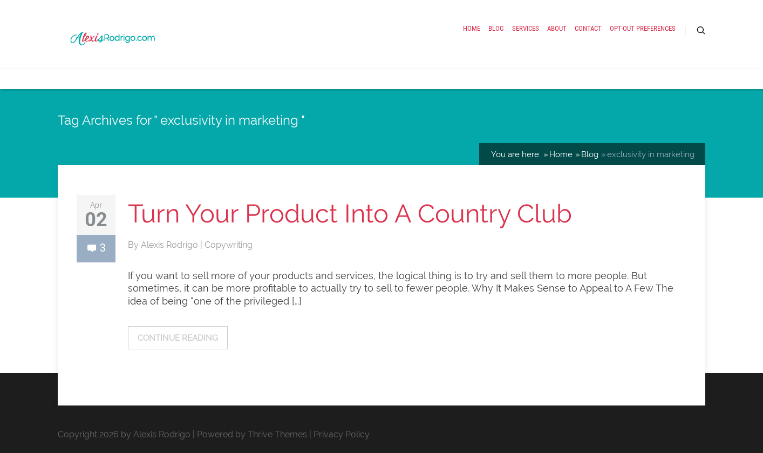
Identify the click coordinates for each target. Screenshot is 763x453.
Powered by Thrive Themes (252, 434)
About (557, 28)
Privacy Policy (342, 434)
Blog (496, 28)
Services (525, 28)
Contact (588, 28)
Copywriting (229, 245)
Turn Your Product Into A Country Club (350, 213)
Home (471, 28)
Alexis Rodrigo (170, 245)
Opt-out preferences (643, 28)
